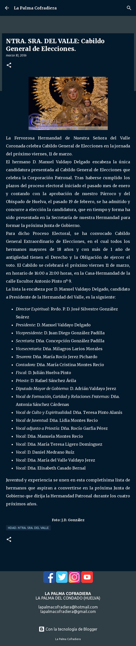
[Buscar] (129, 8)
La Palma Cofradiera (35, 7)
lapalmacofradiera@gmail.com (68, 611)
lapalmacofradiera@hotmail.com (68, 607)
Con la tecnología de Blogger (68, 629)
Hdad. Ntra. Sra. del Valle (28, 527)
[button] (9, 65)
